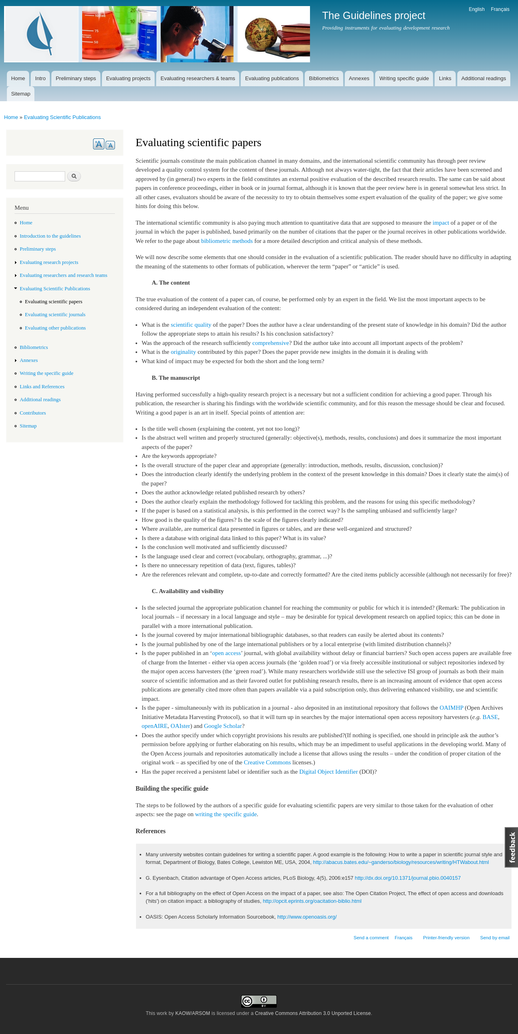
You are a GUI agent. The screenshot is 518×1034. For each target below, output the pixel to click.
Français (500, 9)
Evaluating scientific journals (55, 314)
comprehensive (271, 343)
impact (441, 222)
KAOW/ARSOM (192, 1013)
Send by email (495, 937)
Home (18, 78)
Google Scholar (223, 726)
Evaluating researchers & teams (198, 78)
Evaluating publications (272, 78)
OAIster (180, 726)
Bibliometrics (324, 78)
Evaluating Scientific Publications (62, 117)
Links (445, 78)
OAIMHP (451, 707)
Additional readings (483, 78)
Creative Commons (267, 762)
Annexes (359, 78)
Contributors (33, 413)
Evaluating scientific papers (54, 301)
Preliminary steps (76, 78)
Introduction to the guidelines (50, 236)
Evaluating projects (128, 78)
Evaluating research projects (49, 262)
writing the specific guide (226, 814)
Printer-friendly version (446, 937)
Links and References (42, 386)
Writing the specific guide (47, 373)
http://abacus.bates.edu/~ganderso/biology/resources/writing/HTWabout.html (401, 862)
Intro (40, 78)
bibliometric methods (227, 241)
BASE (490, 717)
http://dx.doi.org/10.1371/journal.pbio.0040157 (408, 878)
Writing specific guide (404, 78)
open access (226, 653)
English (476, 9)
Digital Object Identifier (328, 771)
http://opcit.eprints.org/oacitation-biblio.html (312, 901)
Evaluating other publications (55, 328)
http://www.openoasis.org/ (307, 917)
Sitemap (20, 94)
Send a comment (371, 937)
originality (183, 352)
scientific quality (191, 324)
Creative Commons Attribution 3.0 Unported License (313, 1013)
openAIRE (155, 726)
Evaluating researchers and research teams (63, 275)
